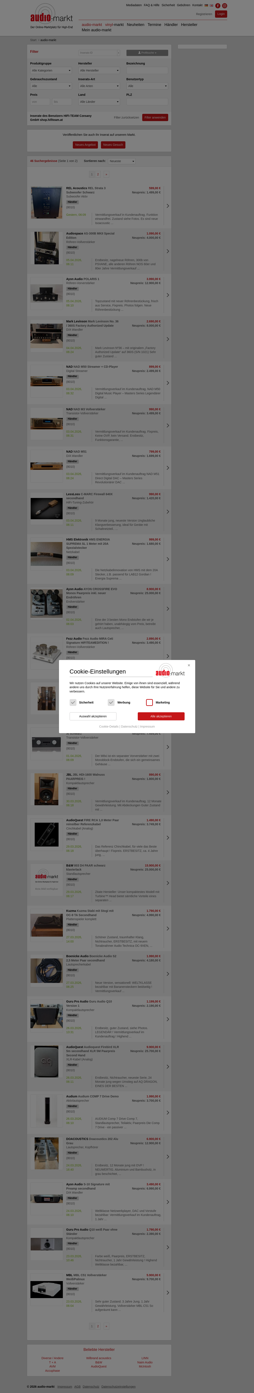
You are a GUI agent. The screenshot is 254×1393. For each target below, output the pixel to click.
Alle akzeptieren (161, 716)
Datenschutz (129, 726)
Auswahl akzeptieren (93, 716)
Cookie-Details (109, 726)
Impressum (147, 726)
